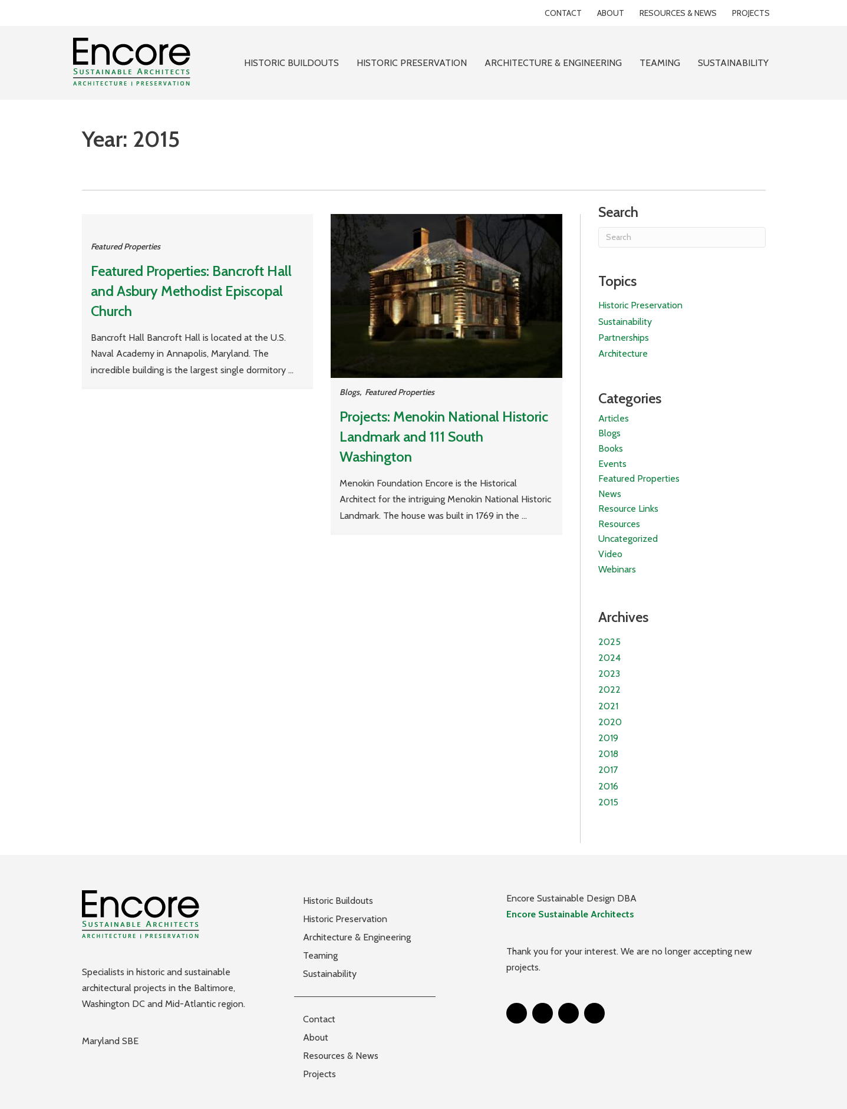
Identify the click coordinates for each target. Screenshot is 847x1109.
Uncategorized (628, 538)
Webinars (617, 569)
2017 (608, 769)
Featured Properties (125, 246)
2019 (608, 737)
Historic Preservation (640, 305)
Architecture (623, 353)
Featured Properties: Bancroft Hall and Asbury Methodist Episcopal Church (191, 290)
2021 (608, 706)
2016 (608, 786)
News (609, 493)
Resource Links (628, 508)
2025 (609, 641)
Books (610, 448)
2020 (610, 722)
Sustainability (625, 321)
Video (610, 554)
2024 (609, 657)
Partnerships (623, 337)
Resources (619, 523)
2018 (608, 753)
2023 (609, 673)
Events (612, 463)
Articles (613, 418)
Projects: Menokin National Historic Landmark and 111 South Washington (444, 436)
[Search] (681, 237)
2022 (609, 689)
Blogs (350, 392)
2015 (608, 802)
